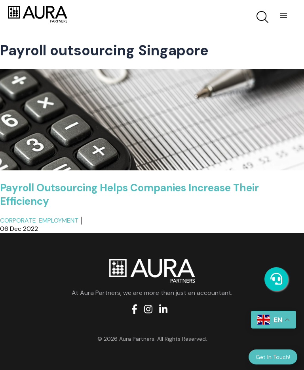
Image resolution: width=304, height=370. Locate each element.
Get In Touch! (273, 357)
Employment (58, 220)
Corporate (18, 220)
